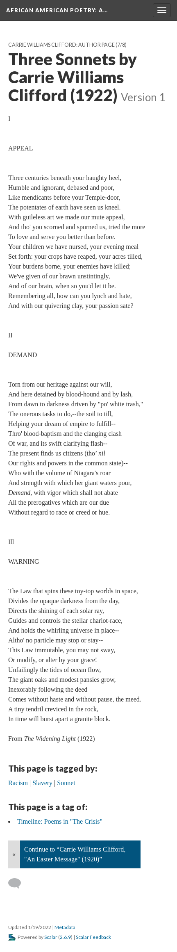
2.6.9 (65, 937)
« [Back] (14, 854)
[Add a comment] (18, 883)
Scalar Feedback (93, 937)
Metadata (64, 927)
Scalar (50, 937)
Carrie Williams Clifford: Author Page (61, 45)
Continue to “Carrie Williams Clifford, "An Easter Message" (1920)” (74, 854)
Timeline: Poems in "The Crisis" (59, 821)
